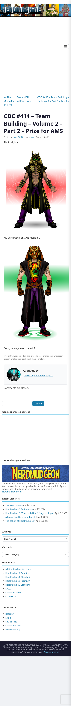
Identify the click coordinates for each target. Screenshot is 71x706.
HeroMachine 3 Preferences (19, 509)
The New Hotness (14, 505)
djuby (31, 137)
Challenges (48, 355)
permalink (40, 358)
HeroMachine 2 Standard (17, 577)
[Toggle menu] (66, 46)
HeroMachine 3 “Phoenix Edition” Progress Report (29, 513)
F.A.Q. (8, 588)
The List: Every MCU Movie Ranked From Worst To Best (18, 101)
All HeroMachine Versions (18, 569)
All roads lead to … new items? (20, 517)
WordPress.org (12, 629)
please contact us (51, 652)
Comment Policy (13, 592)
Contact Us (10, 596)
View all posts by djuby (38, 375)
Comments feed (13, 625)
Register (9, 613)
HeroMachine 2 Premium (17, 573)
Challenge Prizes (34, 355)
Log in (8, 617)
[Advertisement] (35, 53)
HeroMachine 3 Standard (17, 584)
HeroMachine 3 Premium (17, 580)
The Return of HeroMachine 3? (20, 520)
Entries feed (11, 621)
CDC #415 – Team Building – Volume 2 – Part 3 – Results (53, 101)
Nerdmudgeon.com (12, 491)
